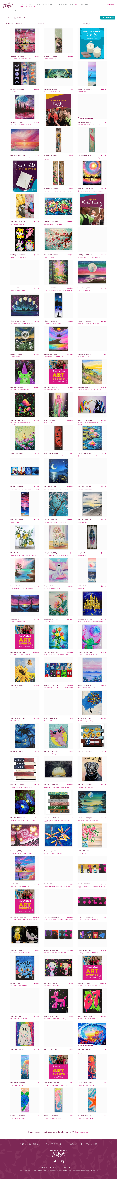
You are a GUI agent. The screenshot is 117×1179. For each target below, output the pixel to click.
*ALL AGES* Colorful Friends (18, 257)
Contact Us (69, 1167)
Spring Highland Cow (50, 58)
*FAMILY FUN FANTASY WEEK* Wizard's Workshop (25, 489)
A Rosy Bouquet (82, 853)
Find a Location (29, 1144)
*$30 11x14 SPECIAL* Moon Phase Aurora (22, 323)
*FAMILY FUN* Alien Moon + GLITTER (88, 654)
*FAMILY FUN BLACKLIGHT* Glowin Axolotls (56, 985)
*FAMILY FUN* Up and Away (85, 721)
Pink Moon (81, 588)
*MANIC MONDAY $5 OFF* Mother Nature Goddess (58, 919)
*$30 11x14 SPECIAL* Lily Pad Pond (87, 456)
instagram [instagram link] (62, 1161)
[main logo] (8, 2)
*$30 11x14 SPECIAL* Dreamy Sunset (88, 687)
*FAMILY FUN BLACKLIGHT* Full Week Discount (91, 985)
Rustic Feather (82, 555)
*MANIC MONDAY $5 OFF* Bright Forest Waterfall (58, 290)
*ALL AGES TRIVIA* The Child (52, 91)
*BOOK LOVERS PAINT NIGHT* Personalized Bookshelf (56, 821)
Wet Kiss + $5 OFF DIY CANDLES (53, 224)
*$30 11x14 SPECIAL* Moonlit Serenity (88, 820)
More (72, 5)
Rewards (110, 5)
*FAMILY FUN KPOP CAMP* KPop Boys (88, 919)
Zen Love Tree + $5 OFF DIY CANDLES (55, 522)
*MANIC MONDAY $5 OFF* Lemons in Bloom (23, 555)
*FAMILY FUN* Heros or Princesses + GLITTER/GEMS (58, 687)
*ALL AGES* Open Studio (85, 489)
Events (37, 5)
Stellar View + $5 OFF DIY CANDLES (21, 125)
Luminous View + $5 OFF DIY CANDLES (55, 356)
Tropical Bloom (48, 621)
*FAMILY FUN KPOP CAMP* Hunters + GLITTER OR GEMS (91, 887)
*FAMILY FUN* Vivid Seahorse (52, 1118)
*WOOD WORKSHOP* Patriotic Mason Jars (90, 754)
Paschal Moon (82, 91)
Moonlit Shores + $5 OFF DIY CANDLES (22, 588)
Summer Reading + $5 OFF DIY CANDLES (56, 489)
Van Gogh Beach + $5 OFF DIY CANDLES (22, 754)
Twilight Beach (15, 522)
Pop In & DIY (62, 5)
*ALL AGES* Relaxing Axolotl (52, 754)
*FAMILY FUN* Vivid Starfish (85, 1118)
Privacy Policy (49, 1167)
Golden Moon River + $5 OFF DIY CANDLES (56, 787)
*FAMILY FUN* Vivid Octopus (86, 1085)
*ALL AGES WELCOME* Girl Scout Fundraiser (90, 125)
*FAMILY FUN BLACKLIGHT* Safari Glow (55, 1052)
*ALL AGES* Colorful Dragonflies (53, 853)
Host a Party (48, 5)
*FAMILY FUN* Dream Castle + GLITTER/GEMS (90, 621)
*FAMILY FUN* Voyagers (17, 721)
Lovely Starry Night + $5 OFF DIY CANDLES (23, 853)
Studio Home (25, 5)
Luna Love (13, 91)
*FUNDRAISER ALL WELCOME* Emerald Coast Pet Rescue (92, 1052)
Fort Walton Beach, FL (27, 6)
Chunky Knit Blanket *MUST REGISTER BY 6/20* (57, 886)
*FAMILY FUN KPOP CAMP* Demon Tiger (22, 985)
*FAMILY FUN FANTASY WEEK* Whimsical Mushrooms (22, 423)
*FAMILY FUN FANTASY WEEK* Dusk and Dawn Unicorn (91, 423)
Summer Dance (15, 687)
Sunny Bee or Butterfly (17, 224)
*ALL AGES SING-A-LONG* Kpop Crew (88, 323)
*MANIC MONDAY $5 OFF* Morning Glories (23, 820)
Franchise (83, 5)
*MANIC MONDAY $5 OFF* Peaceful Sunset (23, 158)
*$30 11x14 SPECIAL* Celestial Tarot (20, 952)
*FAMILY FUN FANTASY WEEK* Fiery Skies (56, 456)
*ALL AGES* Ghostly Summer (52, 588)
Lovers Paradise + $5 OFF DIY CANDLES (22, 621)
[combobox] (25, 23)
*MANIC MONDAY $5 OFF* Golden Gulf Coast (90, 389)
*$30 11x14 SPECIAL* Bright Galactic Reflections (91, 191)
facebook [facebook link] (55, 1161)
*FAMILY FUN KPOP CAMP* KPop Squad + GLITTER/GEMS (89, 953)
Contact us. (82, 1132)
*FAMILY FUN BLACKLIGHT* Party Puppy (55, 1019)
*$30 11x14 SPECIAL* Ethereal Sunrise (21, 58)
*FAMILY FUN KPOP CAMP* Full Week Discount (24, 919)
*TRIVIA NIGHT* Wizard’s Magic (52, 323)
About (74, 1144)
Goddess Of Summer (50, 423)
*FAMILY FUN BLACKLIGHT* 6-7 (86, 1019)
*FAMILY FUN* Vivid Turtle (18, 1118)
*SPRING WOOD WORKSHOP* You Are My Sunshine (56, 158)
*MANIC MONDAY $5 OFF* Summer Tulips (56, 654)
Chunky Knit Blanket (83, 356)
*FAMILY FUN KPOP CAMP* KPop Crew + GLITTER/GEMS (55, 953)
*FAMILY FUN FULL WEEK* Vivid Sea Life (55, 1085)
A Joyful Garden (15, 456)
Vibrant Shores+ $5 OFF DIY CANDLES (21, 886)
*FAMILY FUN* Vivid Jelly (17, 1085)
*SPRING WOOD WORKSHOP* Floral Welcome (57, 191)
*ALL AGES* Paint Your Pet (18, 290)
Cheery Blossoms (49, 257)
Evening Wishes (15, 356)
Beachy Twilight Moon (84, 290)
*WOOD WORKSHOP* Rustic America (21, 787)
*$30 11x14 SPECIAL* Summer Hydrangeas (56, 555)
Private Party (54, 1144)
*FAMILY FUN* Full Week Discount (53, 389)
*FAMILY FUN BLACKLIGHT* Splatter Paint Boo (24, 1052)
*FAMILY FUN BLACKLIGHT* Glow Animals (22, 1019)
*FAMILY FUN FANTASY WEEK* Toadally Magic (24, 389)
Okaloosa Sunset (82, 522)
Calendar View (108, 17)
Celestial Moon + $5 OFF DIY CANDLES (89, 257)
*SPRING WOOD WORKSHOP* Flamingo (89, 158)
